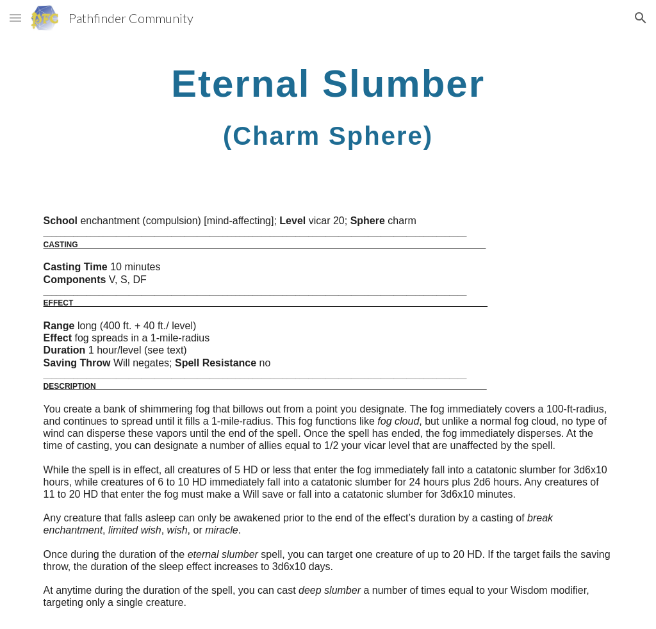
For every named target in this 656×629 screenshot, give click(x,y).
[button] (15, 17)
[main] (328, 106)
